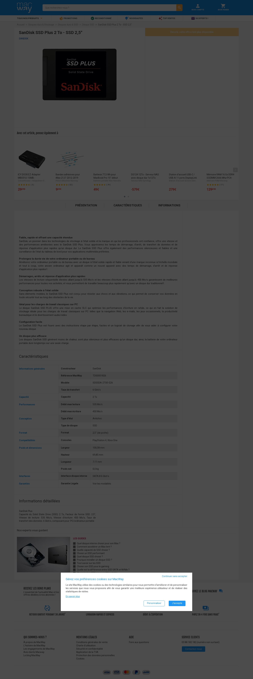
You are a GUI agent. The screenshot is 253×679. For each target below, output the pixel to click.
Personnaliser (154, 603)
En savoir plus (73, 596)
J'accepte (177, 603)
